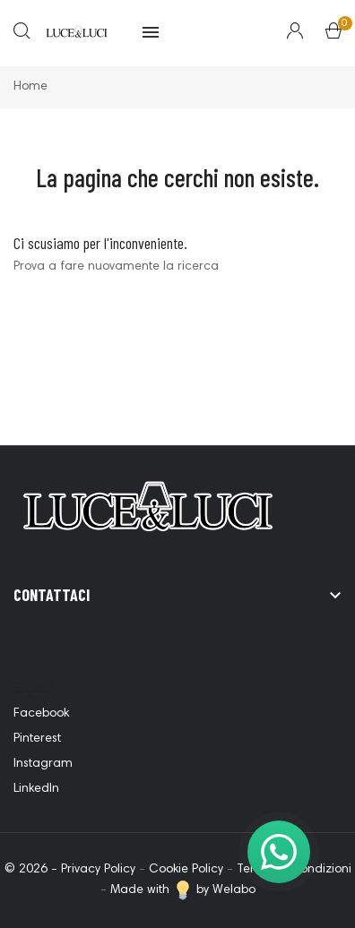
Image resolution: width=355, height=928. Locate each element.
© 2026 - (32, 870)
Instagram (43, 764)
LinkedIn (36, 789)
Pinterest (37, 739)
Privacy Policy (98, 870)
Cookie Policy (186, 870)
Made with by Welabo (182, 890)
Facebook (41, 714)
